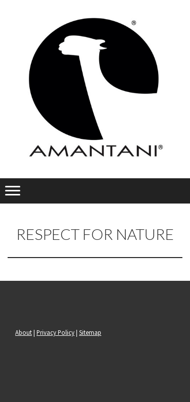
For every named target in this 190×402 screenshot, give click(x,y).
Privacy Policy (55, 332)
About (23, 332)
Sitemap (90, 332)
